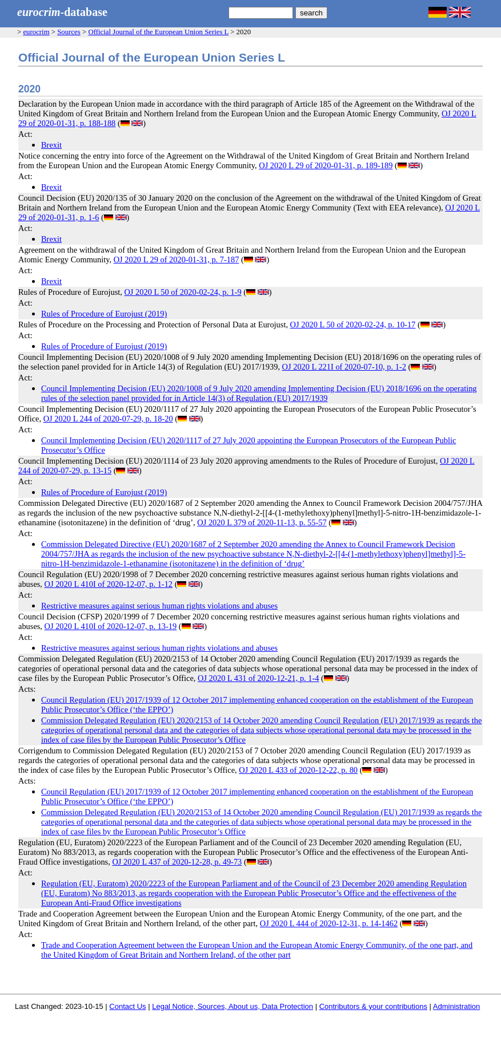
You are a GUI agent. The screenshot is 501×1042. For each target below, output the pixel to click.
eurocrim (36, 32)
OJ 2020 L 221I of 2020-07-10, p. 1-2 (344, 366)
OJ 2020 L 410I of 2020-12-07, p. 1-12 (109, 584)
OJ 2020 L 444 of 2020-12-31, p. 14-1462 (329, 923)
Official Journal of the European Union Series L (158, 32)
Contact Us (127, 1006)
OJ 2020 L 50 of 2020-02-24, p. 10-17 (353, 324)
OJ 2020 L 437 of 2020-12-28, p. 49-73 (177, 861)
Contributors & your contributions (373, 1006)
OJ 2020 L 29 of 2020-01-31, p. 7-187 (176, 259)
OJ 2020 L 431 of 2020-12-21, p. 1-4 (258, 678)
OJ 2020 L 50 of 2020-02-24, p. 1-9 (182, 292)
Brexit (51, 144)
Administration (456, 1006)
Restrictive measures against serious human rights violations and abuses (159, 605)
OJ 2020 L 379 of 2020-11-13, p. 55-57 (261, 522)
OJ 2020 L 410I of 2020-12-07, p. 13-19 (111, 626)
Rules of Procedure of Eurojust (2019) (104, 313)
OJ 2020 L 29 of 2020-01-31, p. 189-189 (325, 165)
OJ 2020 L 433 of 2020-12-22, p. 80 (298, 770)
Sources (69, 32)
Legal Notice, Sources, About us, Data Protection (232, 1006)
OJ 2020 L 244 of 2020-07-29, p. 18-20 (108, 418)
